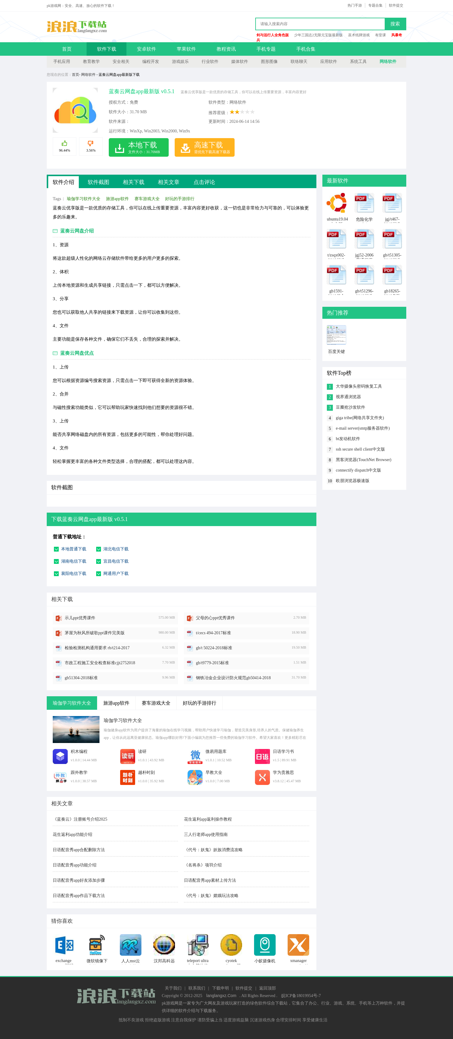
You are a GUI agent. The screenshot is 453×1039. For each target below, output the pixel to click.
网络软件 (388, 61)
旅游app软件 (117, 199)
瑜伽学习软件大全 (83, 199)
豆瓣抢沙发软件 (350, 407)
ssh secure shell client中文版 (360, 449)
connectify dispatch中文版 (358, 470)
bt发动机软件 (348, 439)
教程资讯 (226, 49)
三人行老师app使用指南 (206, 834)
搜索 (395, 23)
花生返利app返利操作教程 (208, 819)
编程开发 (150, 61)
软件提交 (396, 5)
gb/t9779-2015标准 (212, 663)
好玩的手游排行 (179, 199)
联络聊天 (299, 61)
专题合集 (375, 5)
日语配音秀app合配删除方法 (79, 850)
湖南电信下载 (73, 561)
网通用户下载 (116, 573)
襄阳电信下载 (73, 573)
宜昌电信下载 (116, 561)
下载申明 (220, 988)
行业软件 (210, 61)
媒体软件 (239, 61)
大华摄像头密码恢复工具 (359, 386)
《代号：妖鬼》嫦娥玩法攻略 (211, 895)
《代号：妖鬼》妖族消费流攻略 (213, 850)
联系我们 (196, 988)
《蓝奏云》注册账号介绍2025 (80, 819)
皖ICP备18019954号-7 (301, 995)
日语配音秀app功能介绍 (74, 865)
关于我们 (173, 988)
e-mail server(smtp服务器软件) (363, 428)
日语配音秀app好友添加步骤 (79, 880)
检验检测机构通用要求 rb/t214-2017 (97, 648)
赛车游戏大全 (147, 199)
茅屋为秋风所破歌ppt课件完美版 (95, 633)
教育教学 (91, 61)
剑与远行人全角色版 (272, 35)
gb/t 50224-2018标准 (214, 648)
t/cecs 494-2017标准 (213, 633)
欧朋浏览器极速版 (352, 480)
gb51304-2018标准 (81, 678)
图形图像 (269, 61)
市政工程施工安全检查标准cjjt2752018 (100, 663)
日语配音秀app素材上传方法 (210, 880)
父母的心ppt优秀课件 (215, 618)
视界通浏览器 (348, 397)
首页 (67, 49)
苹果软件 (186, 49)
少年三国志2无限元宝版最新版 (318, 35)
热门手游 (355, 5)
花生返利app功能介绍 (72, 834)
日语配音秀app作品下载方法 (79, 895)
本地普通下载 (73, 549)
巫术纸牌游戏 (359, 35)
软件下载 (106, 49)
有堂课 (380, 35)
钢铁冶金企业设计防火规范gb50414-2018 (233, 678)
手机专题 (266, 49)
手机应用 (61, 61)
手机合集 (305, 49)
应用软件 (328, 61)
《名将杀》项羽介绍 (203, 865)
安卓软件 (146, 49)
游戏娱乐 (180, 61)
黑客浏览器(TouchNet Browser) (363, 459)
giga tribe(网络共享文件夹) (360, 418)
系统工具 (358, 61)
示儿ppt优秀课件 (80, 618)
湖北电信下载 (116, 549)
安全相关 (121, 61)
